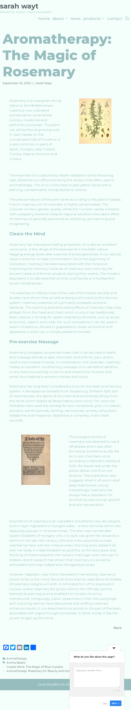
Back (118, 628)
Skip (105, 703)
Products (94, 18)
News (75, 18)
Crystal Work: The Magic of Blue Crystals (34, 667)
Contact (114, 18)
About (60, 18)
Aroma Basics (15, 662)
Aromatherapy (16, 658)
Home (44, 18)
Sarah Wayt (19, 6)
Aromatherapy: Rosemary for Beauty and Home (39, 671)
